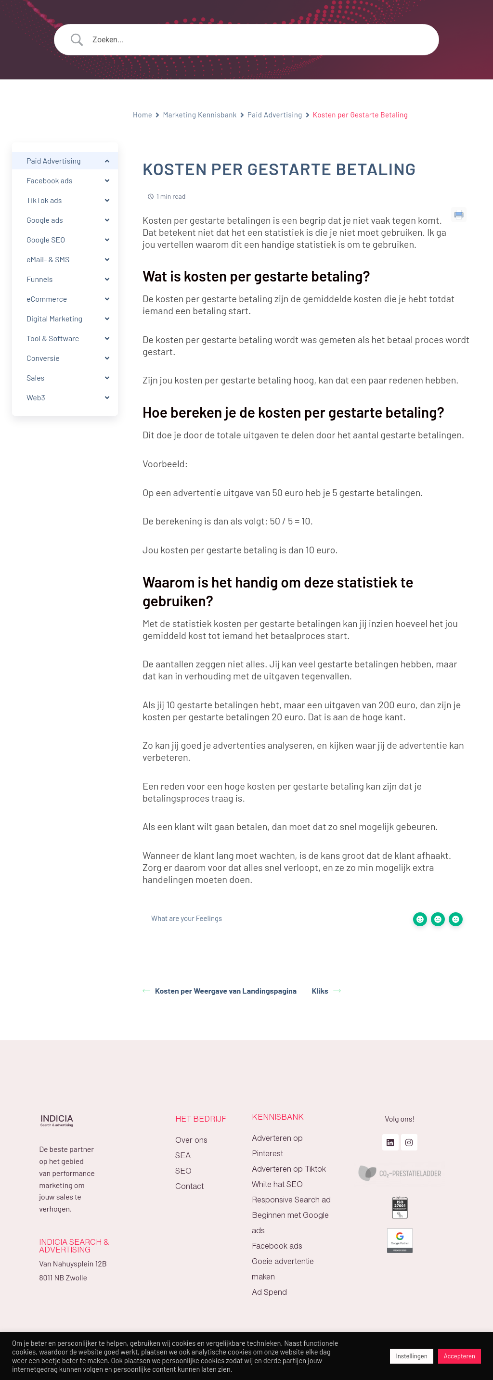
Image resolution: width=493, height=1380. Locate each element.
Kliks (326, 990)
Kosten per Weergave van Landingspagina (220, 990)
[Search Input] (258, 40)
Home (142, 114)
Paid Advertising (274, 114)
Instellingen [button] (411, 1356)
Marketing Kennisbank (199, 114)
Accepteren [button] (459, 1356)
